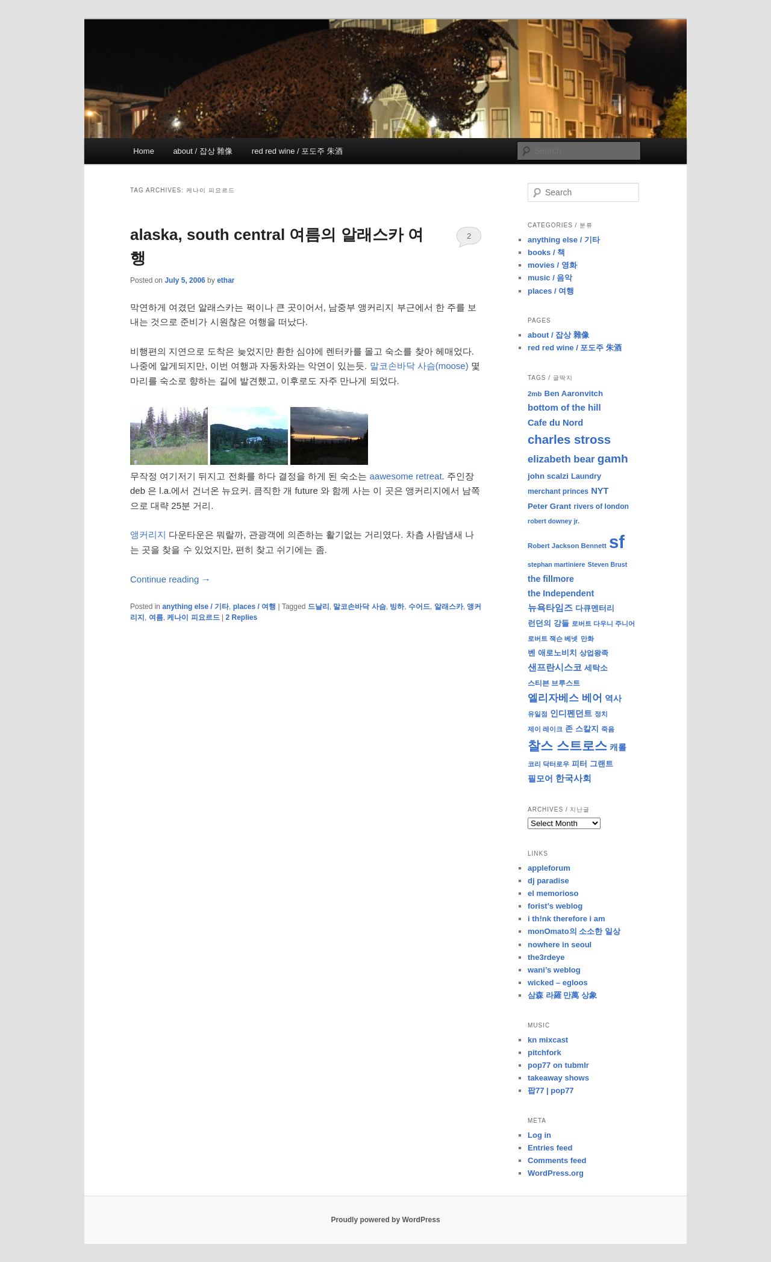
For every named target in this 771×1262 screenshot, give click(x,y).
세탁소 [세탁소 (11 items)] (596, 667)
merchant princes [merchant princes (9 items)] (558, 491)
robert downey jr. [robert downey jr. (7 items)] (553, 521)
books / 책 (546, 252)
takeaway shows (558, 1077)
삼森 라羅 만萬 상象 (562, 995)
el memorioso (553, 893)
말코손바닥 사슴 (359, 606)
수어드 (419, 606)
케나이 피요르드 (193, 617)
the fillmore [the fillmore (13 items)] (551, 579)
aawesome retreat (406, 476)
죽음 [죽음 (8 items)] (607, 729)
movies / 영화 (552, 265)
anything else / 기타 (195, 606)
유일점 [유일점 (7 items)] (538, 714)
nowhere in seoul (560, 944)
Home (143, 151)
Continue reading (170, 579)
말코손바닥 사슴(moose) (419, 366)
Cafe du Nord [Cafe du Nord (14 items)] (555, 423)
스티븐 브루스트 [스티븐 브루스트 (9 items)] (554, 683)
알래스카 (448, 606)
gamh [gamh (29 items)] (613, 458)
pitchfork (544, 1052)
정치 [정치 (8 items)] (601, 714)
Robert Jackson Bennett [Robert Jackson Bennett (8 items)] (567, 545)
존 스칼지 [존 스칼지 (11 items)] (582, 728)
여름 (156, 617)
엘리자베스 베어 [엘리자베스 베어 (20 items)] (565, 698)
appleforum (549, 867)
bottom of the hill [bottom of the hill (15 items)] (564, 407)
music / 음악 (550, 277)
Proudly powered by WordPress (385, 1220)
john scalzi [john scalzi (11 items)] (548, 476)
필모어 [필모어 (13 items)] (540, 778)
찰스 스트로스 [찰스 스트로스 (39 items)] (567, 745)
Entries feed (550, 1147)
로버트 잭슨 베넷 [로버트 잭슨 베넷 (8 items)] (553, 638)
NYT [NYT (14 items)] (599, 491)
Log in (539, 1135)
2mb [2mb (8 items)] (535, 393)
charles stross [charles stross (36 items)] (569, 439)
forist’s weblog (555, 905)
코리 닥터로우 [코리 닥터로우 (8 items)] (548, 764)
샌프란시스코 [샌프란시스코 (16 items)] (555, 667)
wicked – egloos (558, 982)
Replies (241, 617)
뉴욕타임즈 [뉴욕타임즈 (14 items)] (550, 608)
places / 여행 (254, 606)
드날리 (318, 606)
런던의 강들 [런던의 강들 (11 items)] (548, 623)
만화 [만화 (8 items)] (587, 638)
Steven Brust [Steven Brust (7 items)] (608, 564)
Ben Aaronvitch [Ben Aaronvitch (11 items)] (574, 393)
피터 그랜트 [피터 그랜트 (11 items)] (592, 763)
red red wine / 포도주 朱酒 (297, 151)
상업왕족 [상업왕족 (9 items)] (593, 653)
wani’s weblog (554, 969)
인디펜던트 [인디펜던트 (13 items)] (571, 713)
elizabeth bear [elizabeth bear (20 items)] (561, 459)
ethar (225, 280)
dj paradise (548, 880)
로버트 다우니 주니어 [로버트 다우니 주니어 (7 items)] (603, 623)
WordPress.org (556, 1173)
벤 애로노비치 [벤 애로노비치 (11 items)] (552, 652)
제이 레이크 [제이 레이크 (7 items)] (545, 729)
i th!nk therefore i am (566, 918)
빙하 (397, 606)
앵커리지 (148, 534)
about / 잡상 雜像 (203, 151)
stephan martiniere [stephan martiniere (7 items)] (556, 564)
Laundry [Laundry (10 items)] (586, 476)
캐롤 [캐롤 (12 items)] (618, 747)
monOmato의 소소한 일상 (574, 931)
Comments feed (557, 1160)
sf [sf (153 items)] (617, 542)
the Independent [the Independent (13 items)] (561, 593)
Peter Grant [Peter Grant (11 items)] (549, 506)
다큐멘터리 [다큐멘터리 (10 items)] (594, 608)
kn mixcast (548, 1039)
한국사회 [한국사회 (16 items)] (573, 778)
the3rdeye (546, 957)
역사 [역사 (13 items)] (613, 698)
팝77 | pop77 (551, 1090)
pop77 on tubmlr (558, 1065)
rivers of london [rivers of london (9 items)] (601, 506)
